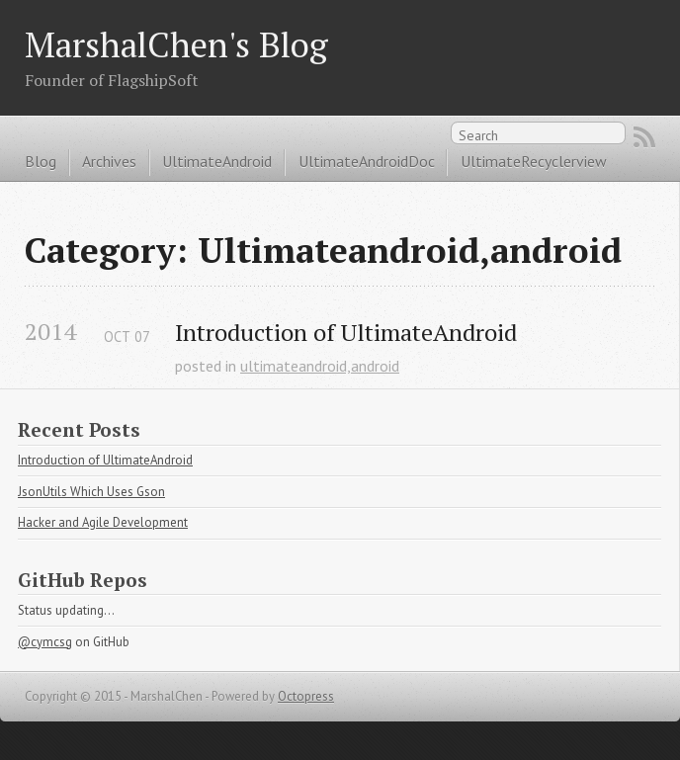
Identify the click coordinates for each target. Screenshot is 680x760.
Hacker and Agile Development (103, 522)
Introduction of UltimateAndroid (346, 332)
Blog (40, 161)
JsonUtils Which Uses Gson (91, 491)
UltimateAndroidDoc (366, 161)
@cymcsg (45, 641)
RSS (644, 137)
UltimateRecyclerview (534, 161)
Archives (109, 161)
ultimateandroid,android (319, 366)
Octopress (306, 696)
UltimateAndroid (217, 161)
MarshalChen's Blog (176, 44)
